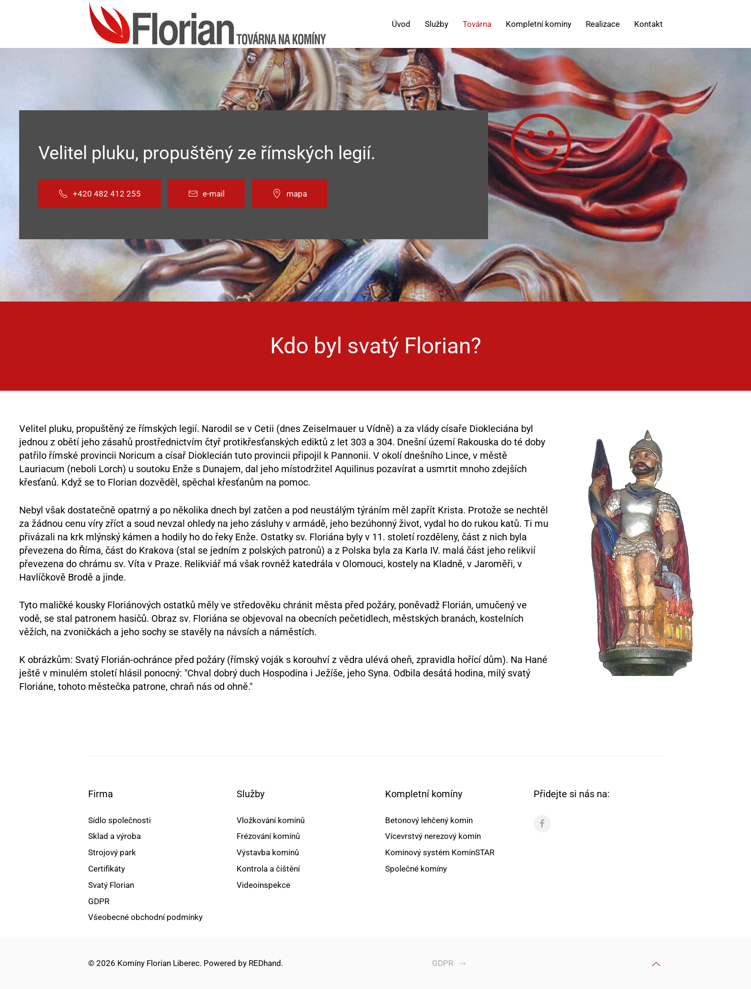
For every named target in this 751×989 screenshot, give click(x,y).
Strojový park (112, 852)
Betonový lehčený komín (429, 820)
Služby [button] (436, 24)
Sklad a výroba (114, 836)
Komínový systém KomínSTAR (439, 852)
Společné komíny (416, 868)
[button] (655, 964)
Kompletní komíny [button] (538, 24)
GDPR (98, 901)
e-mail (206, 193)
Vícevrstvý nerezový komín (433, 836)
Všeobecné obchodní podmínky (145, 917)
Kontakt (648, 24)
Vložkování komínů (271, 820)
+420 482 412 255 (99, 193)
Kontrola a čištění (268, 868)
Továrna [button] (477, 24)
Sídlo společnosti (119, 820)
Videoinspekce (263, 885)
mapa (289, 193)
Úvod (401, 24)
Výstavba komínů (268, 852)
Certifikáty (106, 868)
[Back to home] (208, 24)
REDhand (264, 963)
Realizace (603, 24)
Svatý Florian (111, 885)
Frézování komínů (268, 836)
